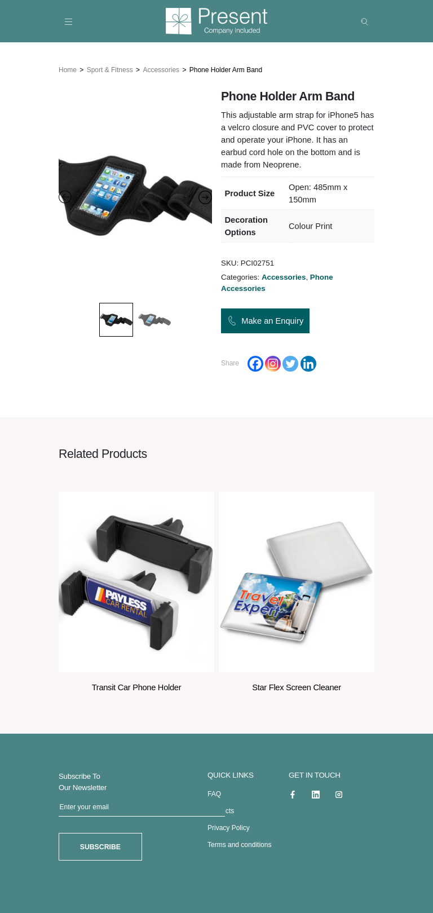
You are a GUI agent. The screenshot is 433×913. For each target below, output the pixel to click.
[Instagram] (273, 363)
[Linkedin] (308, 363)
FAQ (214, 794)
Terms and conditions (239, 845)
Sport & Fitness (110, 69)
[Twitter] (290, 363)
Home (68, 69)
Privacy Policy (228, 828)
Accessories (161, 69)
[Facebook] (255, 363)
